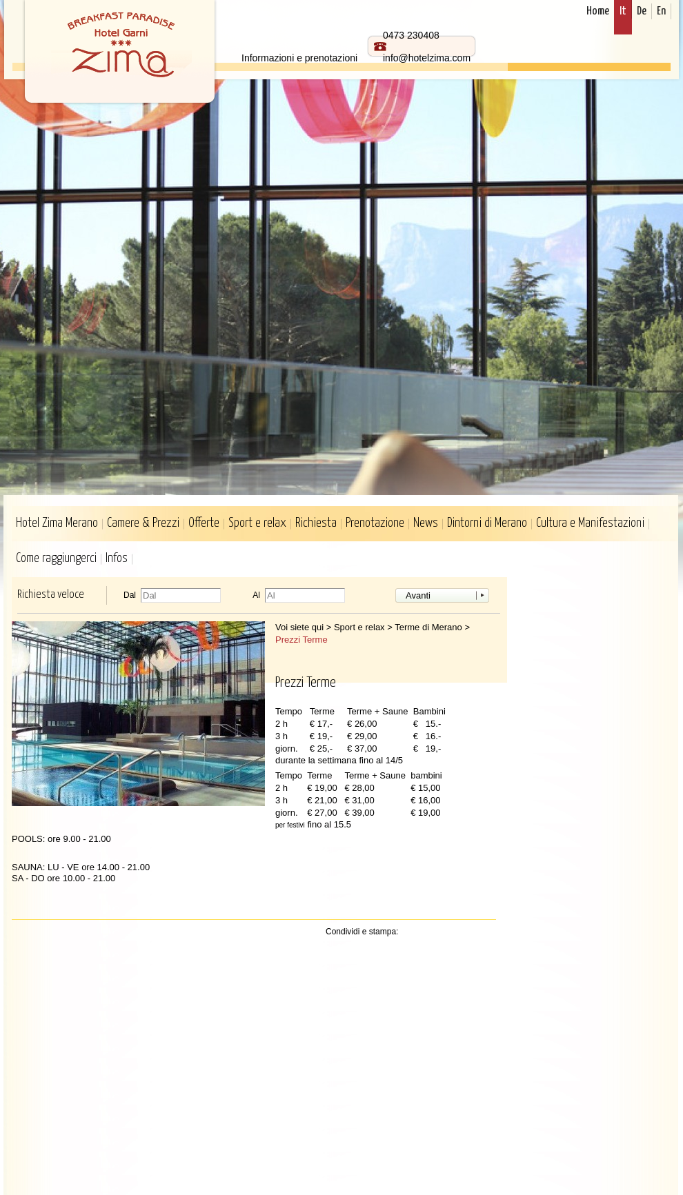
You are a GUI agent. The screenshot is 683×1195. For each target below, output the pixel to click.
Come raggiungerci (56, 558)
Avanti (418, 595)
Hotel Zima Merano (57, 523)
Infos (117, 558)
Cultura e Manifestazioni (590, 523)
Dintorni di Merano (487, 523)
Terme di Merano (428, 627)
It (623, 11)
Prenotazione (375, 523)
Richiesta (316, 523)
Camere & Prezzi (143, 523)
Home (597, 11)
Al (256, 595)
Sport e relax (257, 523)
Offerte (203, 523)
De (641, 11)
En (661, 11)
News (425, 523)
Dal (129, 595)
